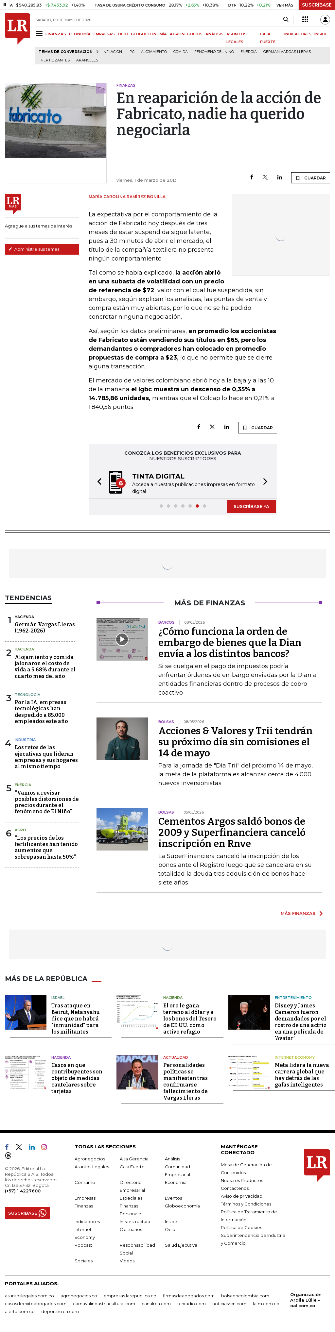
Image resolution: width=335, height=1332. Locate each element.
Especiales (131, 1198)
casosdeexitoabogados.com (35, 1303)
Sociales (84, 1260)
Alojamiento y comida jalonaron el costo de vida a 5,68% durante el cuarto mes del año (45, 666)
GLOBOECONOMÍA (149, 34)
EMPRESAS (104, 34)
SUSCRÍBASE (317, 5)
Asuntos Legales (92, 1166)
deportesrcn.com (60, 1311)
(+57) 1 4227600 (23, 1190)
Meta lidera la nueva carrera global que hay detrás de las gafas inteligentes (302, 1075)
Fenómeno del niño (214, 52)
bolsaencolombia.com (245, 1295)
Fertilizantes (55, 60)
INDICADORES (297, 34)
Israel (57, 997)
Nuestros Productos (242, 1180)
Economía (175, 1182)
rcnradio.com (191, 1303)
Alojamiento (154, 52)
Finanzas (84, 1205)
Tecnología (27, 694)
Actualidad (175, 1057)
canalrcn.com (156, 1303)
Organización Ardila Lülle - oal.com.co (306, 1300)
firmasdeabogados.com (189, 1295)
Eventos (173, 1198)
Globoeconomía (182, 1205)
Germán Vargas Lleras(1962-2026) (45, 627)
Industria (25, 739)
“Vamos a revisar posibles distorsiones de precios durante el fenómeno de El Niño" (47, 802)
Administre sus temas (33, 249)
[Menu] (40, 33)
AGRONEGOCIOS (186, 34)
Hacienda (24, 617)
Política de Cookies (241, 1227)
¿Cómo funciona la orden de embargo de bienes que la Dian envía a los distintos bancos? (230, 643)
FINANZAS (55, 34)
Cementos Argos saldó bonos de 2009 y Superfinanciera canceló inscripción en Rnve (232, 833)
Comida (180, 52)
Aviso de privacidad (241, 1196)
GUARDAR (310, 177)
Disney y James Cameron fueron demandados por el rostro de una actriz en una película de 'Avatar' (300, 1022)
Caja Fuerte (132, 1166)
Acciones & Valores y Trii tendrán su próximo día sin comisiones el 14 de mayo (235, 742)
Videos (127, 1260)
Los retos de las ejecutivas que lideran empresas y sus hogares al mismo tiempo (46, 756)
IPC (131, 52)
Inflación (112, 52)
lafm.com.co (266, 1303)
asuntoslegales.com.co (29, 1295)
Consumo (85, 1182)
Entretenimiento (293, 997)
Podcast (83, 1245)
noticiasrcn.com (229, 1303)
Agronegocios (90, 1158)
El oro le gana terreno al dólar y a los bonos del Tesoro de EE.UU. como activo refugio (190, 1019)
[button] (97, 482)
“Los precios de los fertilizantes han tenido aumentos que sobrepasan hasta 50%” (46, 847)
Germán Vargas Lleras (287, 52)
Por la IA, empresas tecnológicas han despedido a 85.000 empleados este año (41, 711)
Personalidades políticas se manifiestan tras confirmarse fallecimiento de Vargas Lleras (185, 1081)
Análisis (172, 1158)
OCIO (123, 34)
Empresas (85, 1198)
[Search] (285, 19)
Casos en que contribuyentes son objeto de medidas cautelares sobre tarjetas (76, 1078)
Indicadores (87, 1221)
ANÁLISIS (214, 34)
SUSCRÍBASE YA (251, 506)
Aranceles (87, 60)
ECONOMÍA (80, 34)
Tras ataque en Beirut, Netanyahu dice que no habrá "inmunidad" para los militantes (75, 1019)
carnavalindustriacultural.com (104, 1303)
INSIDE (320, 34)
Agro (20, 830)
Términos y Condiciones (246, 1203)
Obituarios (131, 1229)
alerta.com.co (20, 1311)
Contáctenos (235, 1188)
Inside (171, 1221)
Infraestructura (135, 1221)
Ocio (170, 1229)
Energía (248, 52)
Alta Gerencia (134, 1158)
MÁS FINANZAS (298, 913)
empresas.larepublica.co (130, 1295)
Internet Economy (295, 1057)
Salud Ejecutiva (181, 1245)
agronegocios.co (79, 1295)
